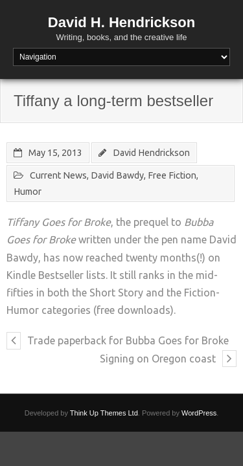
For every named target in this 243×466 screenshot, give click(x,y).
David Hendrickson (151, 153)
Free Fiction (172, 175)
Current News (58, 175)
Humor (27, 191)
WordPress (198, 413)
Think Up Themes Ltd (104, 413)
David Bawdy (117, 175)
